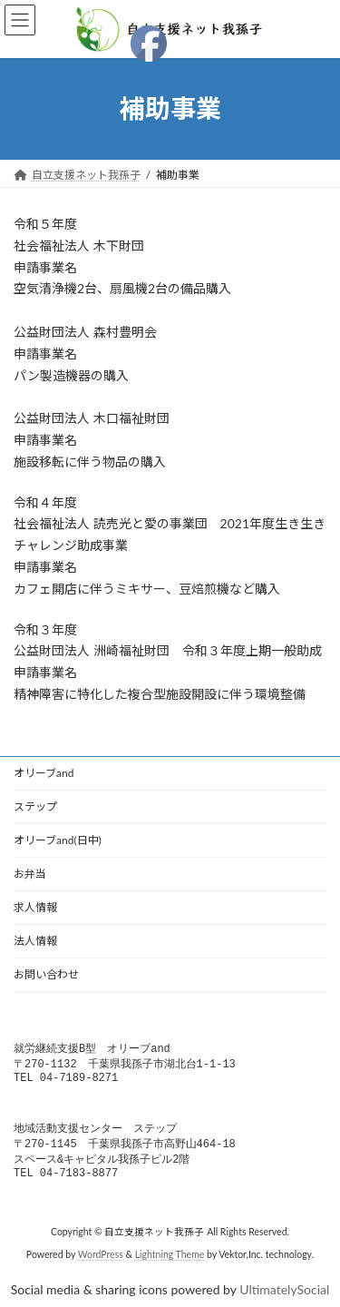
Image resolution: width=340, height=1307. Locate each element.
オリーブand (43, 773)
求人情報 (35, 907)
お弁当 (30, 873)
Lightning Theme (170, 1264)
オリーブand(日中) (58, 840)
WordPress (100, 1264)
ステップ (35, 806)
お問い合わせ (46, 974)
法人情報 (35, 941)
